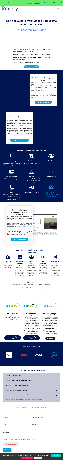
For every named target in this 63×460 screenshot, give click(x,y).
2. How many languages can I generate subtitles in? (19, 380)
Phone (34, 424)
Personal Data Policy (17, 439)
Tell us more (6, 432)
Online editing (23, 30)
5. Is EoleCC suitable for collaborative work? (17, 395)
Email (4, 424)
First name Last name (37, 417)
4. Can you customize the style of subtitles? (17, 390)
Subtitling (40, 30)
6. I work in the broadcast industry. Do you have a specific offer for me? (24, 399)
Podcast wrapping (32, 30)
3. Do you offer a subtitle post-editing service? (17, 385)
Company (5, 417)
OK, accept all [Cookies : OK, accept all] (55, 455)
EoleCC (48, 196)
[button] (43, 102)
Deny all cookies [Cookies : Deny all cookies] (27, 458)
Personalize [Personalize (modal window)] (38, 458)
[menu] (57, 8)
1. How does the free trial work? (14, 375)
